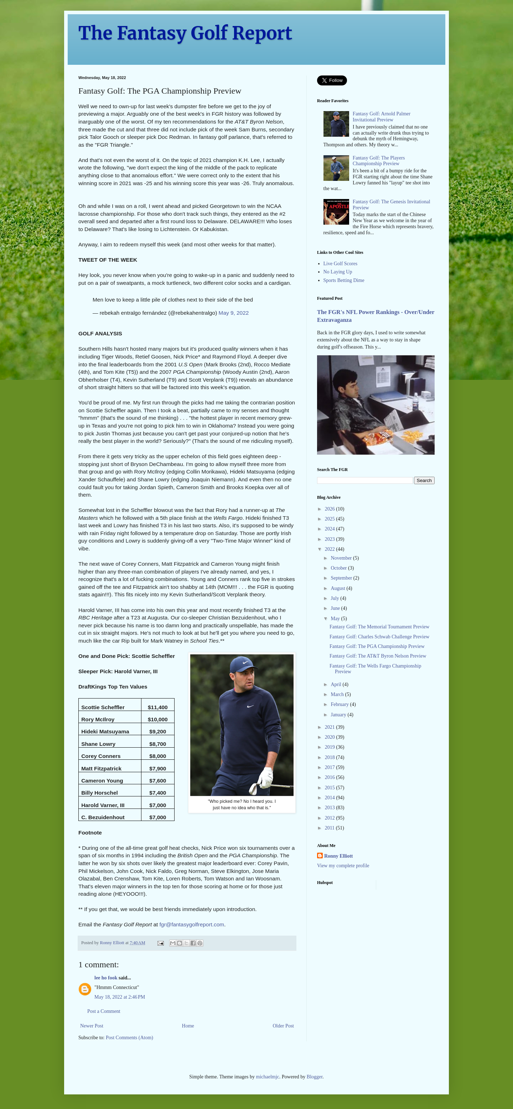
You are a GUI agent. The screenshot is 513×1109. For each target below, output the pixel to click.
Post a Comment (103, 1011)
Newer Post (91, 1026)
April (336, 684)
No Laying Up (337, 271)
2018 (330, 757)
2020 (330, 737)
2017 (330, 767)
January (339, 714)
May (336, 618)
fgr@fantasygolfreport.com (192, 924)
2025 (330, 519)
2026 (330, 509)
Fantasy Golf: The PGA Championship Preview (377, 646)
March (338, 694)
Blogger (314, 1076)
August (338, 588)
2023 (330, 539)
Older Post (283, 1026)
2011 (330, 828)
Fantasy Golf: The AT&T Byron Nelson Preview (378, 656)
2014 (330, 797)
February (340, 704)
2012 (330, 818)
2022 (330, 549)
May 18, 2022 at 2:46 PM (119, 997)
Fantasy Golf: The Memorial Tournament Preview (379, 626)
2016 (330, 777)
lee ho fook (106, 977)
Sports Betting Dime (343, 280)
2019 (330, 747)
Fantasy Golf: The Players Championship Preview (379, 161)
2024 (330, 529)
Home (188, 1026)
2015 (330, 787)
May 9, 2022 (234, 313)
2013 (330, 807)
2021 (330, 727)
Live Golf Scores (340, 263)
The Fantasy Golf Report (185, 33)
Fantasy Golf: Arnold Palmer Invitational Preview (381, 116)
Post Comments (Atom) (129, 1037)
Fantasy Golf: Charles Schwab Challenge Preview (379, 636)
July (335, 598)
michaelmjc (267, 1076)
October (339, 568)
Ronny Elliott (338, 856)
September (342, 578)
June (336, 608)
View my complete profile (343, 865)
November (342, 558)
